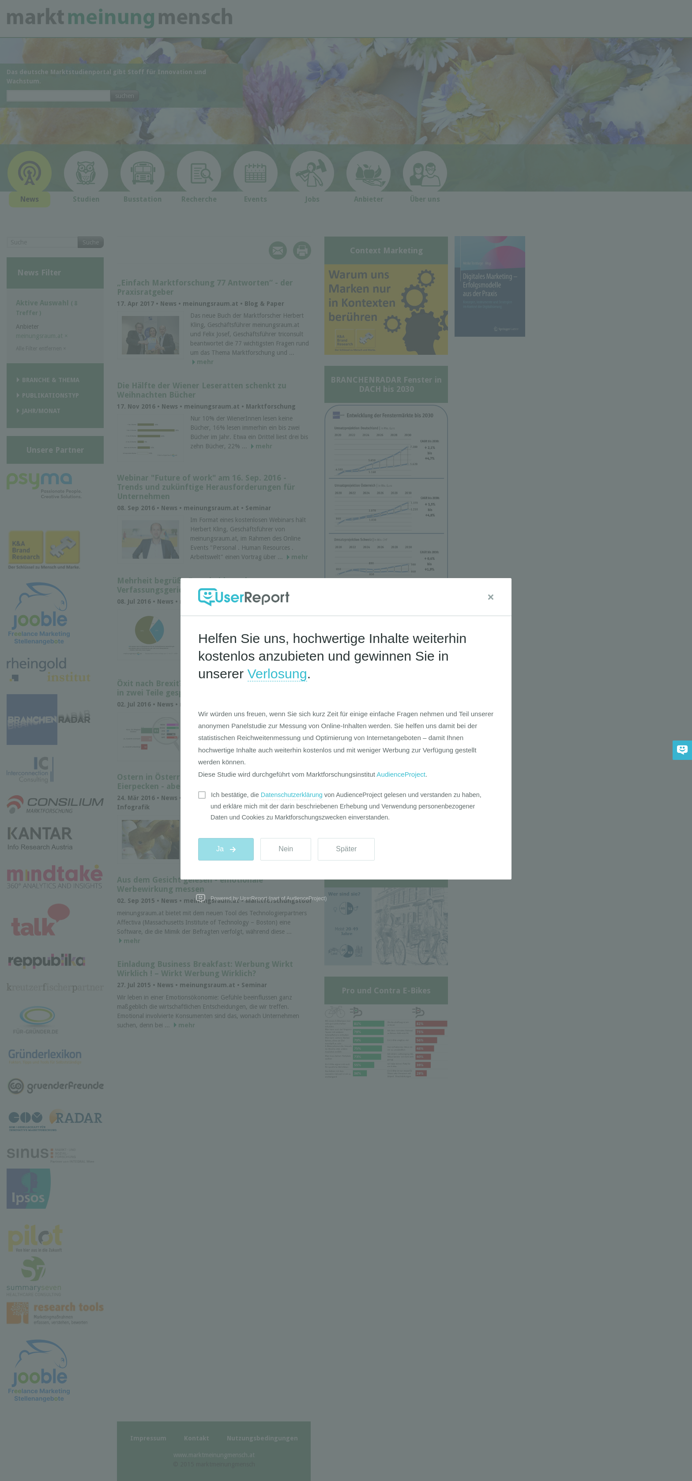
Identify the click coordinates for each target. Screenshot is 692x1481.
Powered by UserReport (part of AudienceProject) (269, 898)
